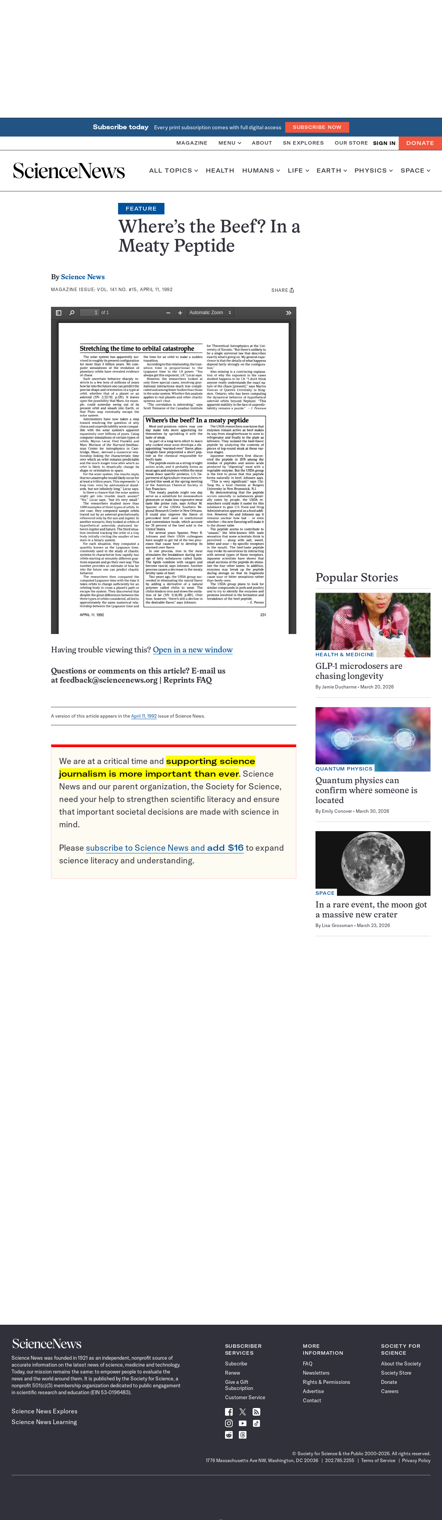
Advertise (313, 1391)
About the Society (401, 1363)
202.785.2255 (339, 1460)
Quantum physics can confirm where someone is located (366, 791)
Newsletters (316, 1373)
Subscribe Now (317, 127)
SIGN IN (384, 143)
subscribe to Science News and (165, 847)
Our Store (351, 143)
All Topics (173, 170)
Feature (141, 208)
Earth (332, 170)
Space (415, 170)
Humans (261, 170)
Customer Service (245, 1397)
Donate (420, 143)
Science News (83, 277)
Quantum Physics (344, 769)
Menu (230, 143)
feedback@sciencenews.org (109, 680)
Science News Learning (44, 1422)
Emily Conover (337, 811)
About (262, 143)
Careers (390, 1391)
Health (220, 170)
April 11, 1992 (144, 716)
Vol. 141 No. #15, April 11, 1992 (135, 289)
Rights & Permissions (326, 1382)
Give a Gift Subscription (239, 1385)
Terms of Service (378, 1460)
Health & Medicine (345, 654)
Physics (374, 170)
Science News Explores (44, 1411)
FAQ (307, 1363)
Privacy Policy (416, 1460)
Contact (312, 1400)
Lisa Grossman (337, 925)
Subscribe (236, 1363)
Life (298, 170)
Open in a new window (193, 650)
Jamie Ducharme (339, 687)
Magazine (192, 143)
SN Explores (303, 143)
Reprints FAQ (187, 680)
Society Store (396, 1373)
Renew (232, 1373)
